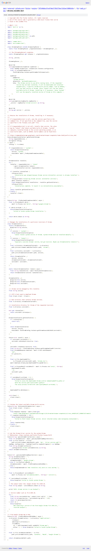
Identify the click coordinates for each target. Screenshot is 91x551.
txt (84, 548)
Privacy (15, 548)
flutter (27, 8)
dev (4, 11)
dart (4, 8)
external (11, 8)
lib (78, 8)
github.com (19, 8)
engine (34, 8)
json (88, 548)
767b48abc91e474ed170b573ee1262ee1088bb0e (56, 8)
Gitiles (10, 548)
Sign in (87, 3)
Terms (20, 548)
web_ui (82, 8)
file (38, 15)
